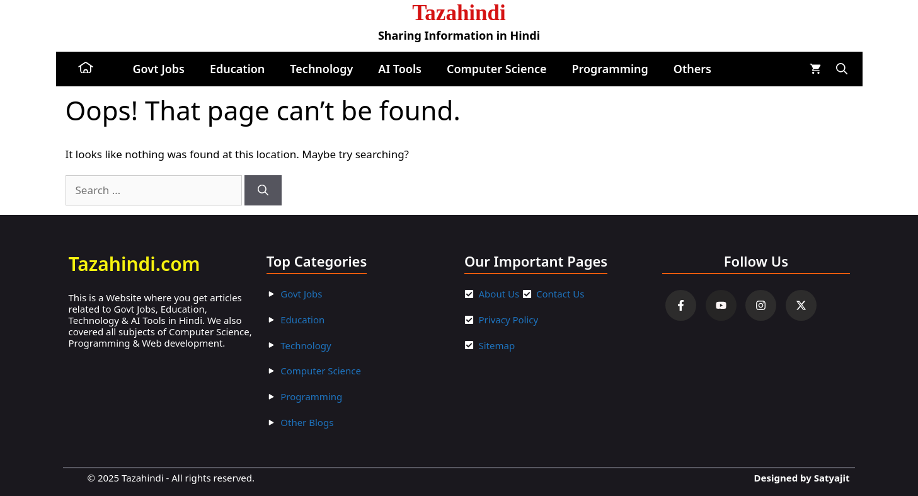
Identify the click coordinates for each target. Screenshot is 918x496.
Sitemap (497, 345)
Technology (321, 68)
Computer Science (497, 68)
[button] (842, 69)
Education (237, 68)
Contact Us (560, 293)
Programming (609, 68)
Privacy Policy (509, 319)
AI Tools (400, 68)
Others (692, 68)
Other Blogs (306, 422)
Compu (296, 370)
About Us (499, 293)
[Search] (263, 190)
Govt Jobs (159, 68)
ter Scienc (334, 370)
